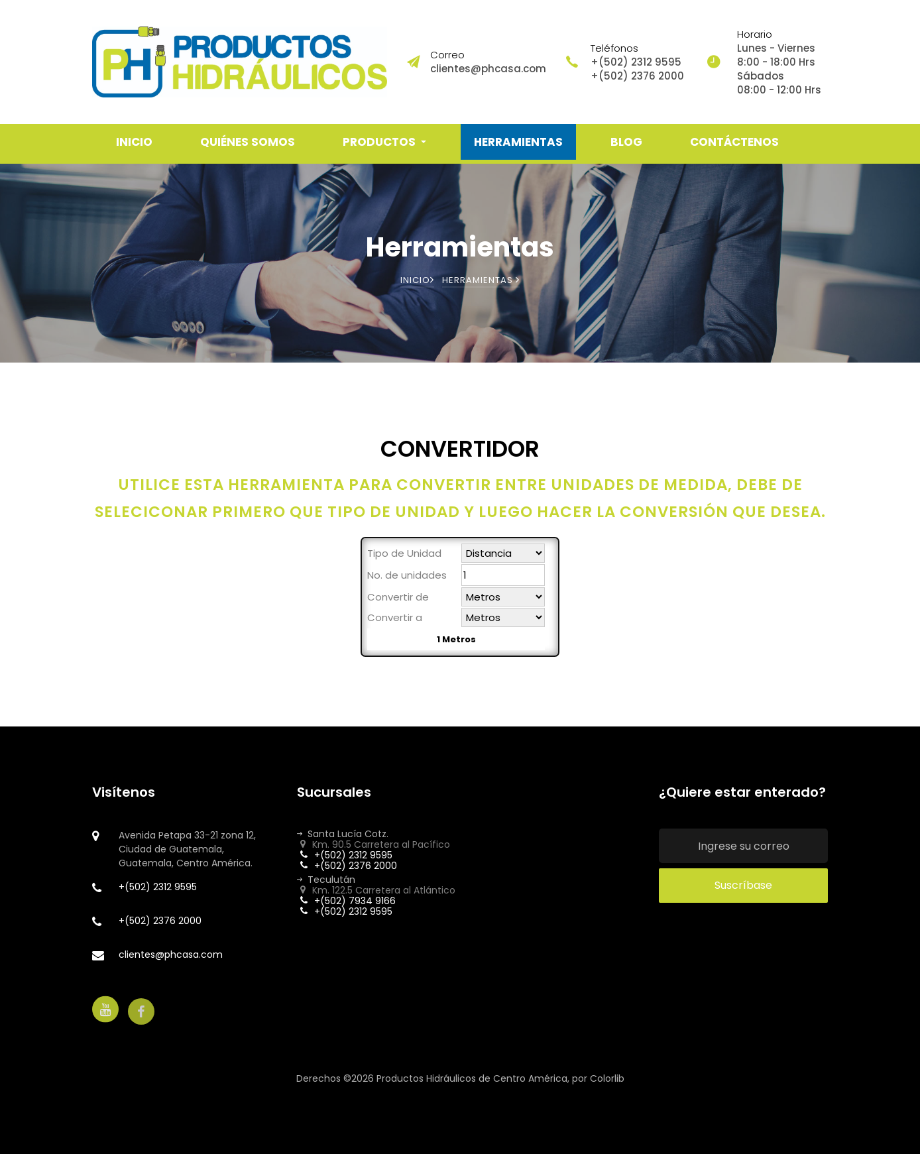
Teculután (326, 879)
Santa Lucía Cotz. (342, 833)
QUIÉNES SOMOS (247, 142)
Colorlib (607, 1078)
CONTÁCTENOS (734, 142)
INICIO (134, 142)
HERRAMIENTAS (518, 142)
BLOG (626, 142)
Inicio (417, 280)
